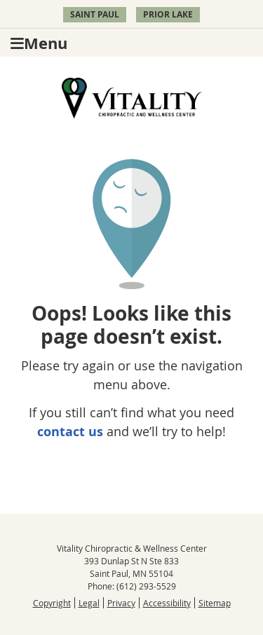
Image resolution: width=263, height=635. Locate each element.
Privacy (121, 602)
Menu (39, 43)
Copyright (52, 602)
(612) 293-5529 (146, 586)
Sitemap (214, 602)
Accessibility (167, 602)
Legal (89, 602)
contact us (70, 431)
